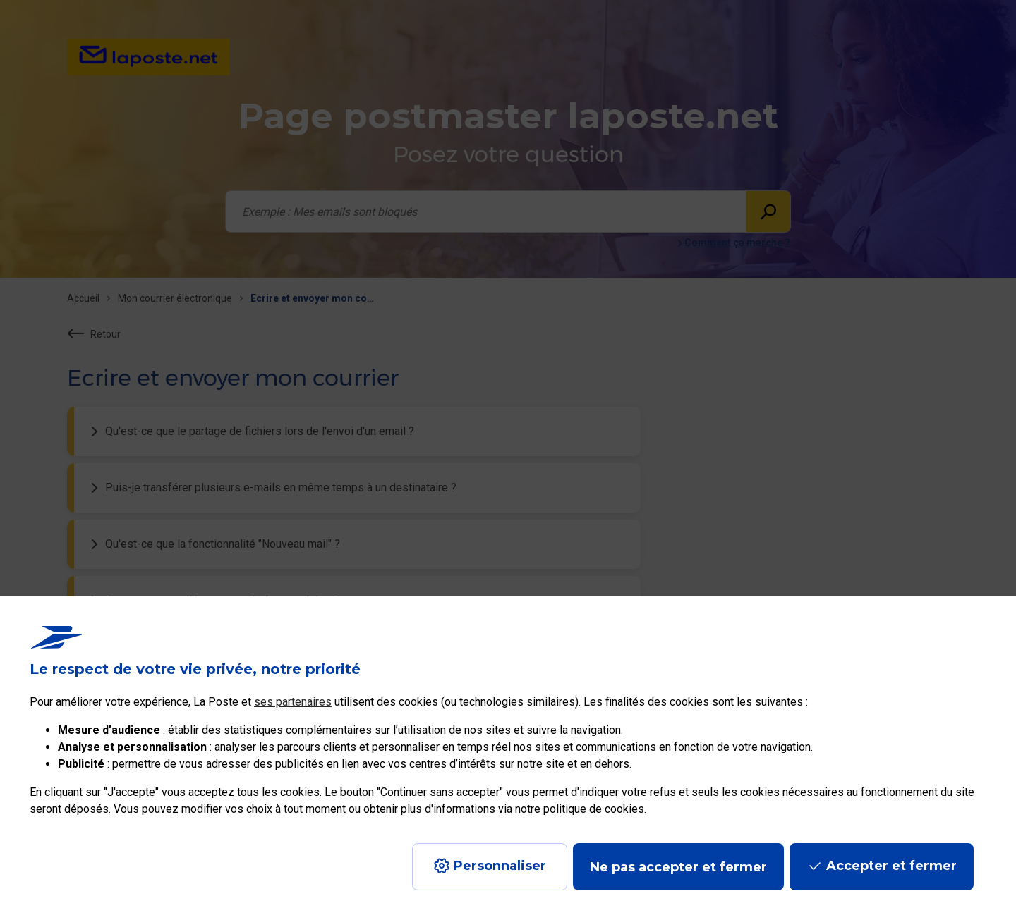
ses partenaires (293, 702)
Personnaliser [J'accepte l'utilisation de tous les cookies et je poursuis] (500, 865)
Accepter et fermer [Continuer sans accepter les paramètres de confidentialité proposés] (891, 865)
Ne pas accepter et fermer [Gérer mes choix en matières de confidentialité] (678, 867)
